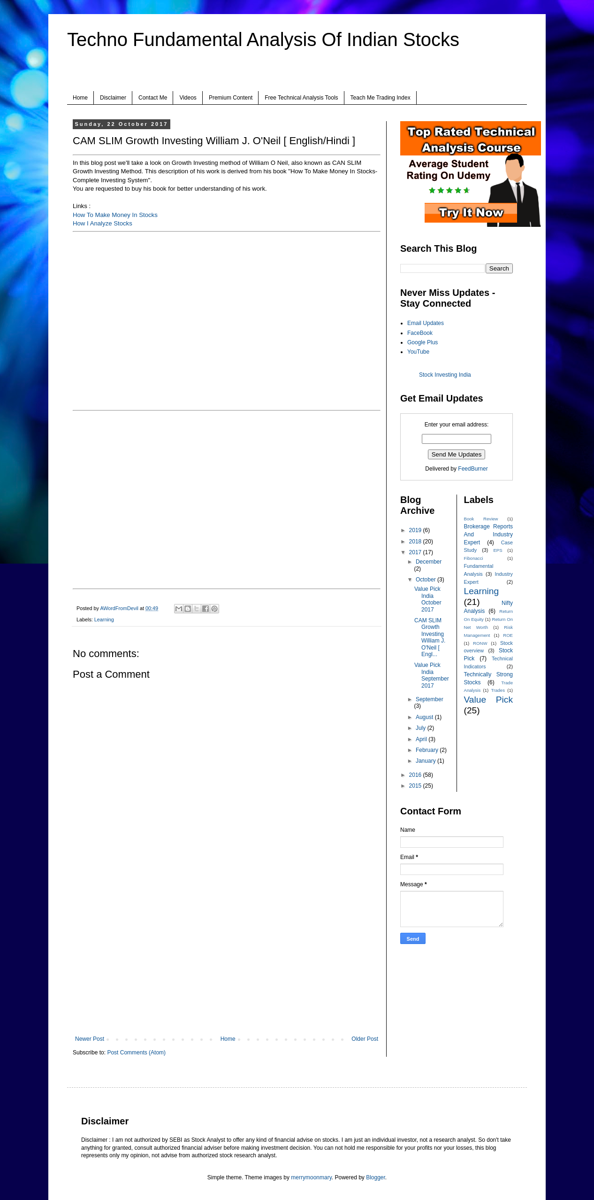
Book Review (481, 518)
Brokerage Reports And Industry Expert (488, 534)
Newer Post (89, 1039)
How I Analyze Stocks (102, 223)
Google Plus (422, 342)
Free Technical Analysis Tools (301, 97)
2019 (416, 530)
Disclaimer (113, 97)
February (428, 750)
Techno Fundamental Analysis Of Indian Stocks (263, 39)
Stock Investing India (445, 375)
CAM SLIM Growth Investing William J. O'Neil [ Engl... (429, 637)
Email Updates (425, 323)
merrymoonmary (311, 1177)
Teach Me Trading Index (380, 97)
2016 (416, 775)
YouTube (418, 351)
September (429, 699)
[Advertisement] (227, 958)
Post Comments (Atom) (136, 1052)
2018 (416, 541)
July (421, 728)
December (429, 561)
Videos (187, 97)
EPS (497, 550)
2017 (416, 552)
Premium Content (230, 97)
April (422, 739)
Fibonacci (473, 558)
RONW (480, 643)
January (426, 761)
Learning (104, 619)
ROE (508, 635)
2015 (416, 785)
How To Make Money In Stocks (115, 214)
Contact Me (152, 97)
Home (80, 97)
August (425, 717)
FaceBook (420, 333)
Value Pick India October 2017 (428, 599)
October (426, 579)
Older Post (364, 1039)
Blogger (375, 1177)
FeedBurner (472, 468)
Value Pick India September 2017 (431, 675)
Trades (498, 690)
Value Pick (488, 700)
